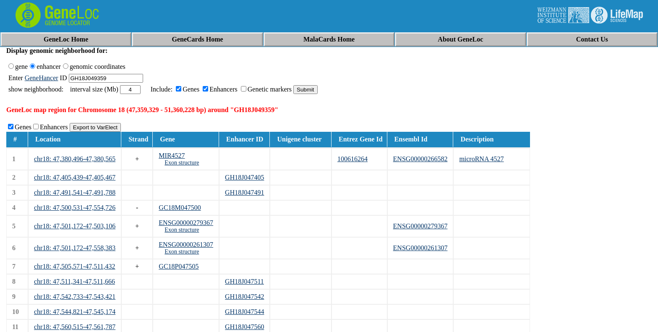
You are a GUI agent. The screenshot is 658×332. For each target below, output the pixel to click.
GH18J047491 (244, 192)
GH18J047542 (244, 296)
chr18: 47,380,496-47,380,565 (74, 158)
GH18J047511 (244, 281)
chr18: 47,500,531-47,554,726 (74, 207)
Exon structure (181, 162)
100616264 (352, 158)
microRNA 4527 (481, 158)
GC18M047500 (180, 207)
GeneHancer (41, 77)
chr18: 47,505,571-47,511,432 (74, 266)
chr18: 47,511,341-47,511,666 (74, 281)
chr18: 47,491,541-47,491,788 (74, 192)
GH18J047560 (244, 326)
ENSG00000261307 (186, 244)
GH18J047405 (244, 177)
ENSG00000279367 (186, 222)
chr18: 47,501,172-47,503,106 (74, 226)
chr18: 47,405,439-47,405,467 (74, 177)
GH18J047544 (244, 311)
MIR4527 (172, 155)
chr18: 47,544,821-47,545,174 (74, 311)
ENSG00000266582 (420, 158)
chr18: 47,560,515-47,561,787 (74, 326)
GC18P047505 (178, 266)
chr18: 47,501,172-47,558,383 (74, 247)
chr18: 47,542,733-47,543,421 (74, 296)
